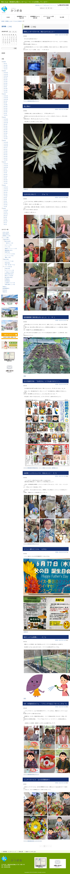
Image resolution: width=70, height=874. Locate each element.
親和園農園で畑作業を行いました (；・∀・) (39, 317)
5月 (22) (5, 108)
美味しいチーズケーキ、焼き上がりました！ (39, 32)
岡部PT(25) (7, 252)
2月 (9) (5, 113)
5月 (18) (5, 131)
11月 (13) (6, 97)
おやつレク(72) (8, 245)
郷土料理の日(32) (8, 277)
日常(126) (5, 290)
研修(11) (4, 286)
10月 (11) (6, 213)
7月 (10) (5, 195)
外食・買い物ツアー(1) (10, 264)
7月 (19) (5, 151)
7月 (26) (5, 104)
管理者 (56, 34)
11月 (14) (6, 120)
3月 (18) (5, 65)
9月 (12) (5, 124)
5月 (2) (5, 222)
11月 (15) (6, 74)
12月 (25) (6, 119)
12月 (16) (6, 210)
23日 (65, 476)
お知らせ (26, 189)
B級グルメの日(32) (9, 275)
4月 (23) (5, 156)
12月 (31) (6, 72)
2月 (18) (5, 67)
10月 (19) (6, 145)
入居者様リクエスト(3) (10, 282)
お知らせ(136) (6, 232)
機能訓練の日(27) (8, 250)
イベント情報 (6, 237)
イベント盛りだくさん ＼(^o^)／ (35, 549)
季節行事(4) (7, 263)
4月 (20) (5, 110)
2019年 (4, 208)
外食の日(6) (7, 268)
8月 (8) (5, 102)
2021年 (4, 162)
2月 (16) (5, 136)
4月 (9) (5, 86)
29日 (65, 320)
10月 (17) (6, 190)
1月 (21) (5, 92)
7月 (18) (5, 128)
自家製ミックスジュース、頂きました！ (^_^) (40, 473)
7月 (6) (5, 219)
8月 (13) (5, 170)
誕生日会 (36, 468)
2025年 (4, 70)
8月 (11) (5, 149)
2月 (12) (5, 181)
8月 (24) (5, 79)
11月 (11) (6, 188)
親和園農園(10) (6, 288)
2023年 (4, 117)
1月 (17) (5, 68)
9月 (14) (5, 77)
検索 (15, 48)
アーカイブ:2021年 (17, 21)
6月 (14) (5, 106)
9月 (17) (5, 147)
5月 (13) (5, 154)
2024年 (4, 94)
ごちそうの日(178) (8, 266)
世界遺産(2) (7, 280)
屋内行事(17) (6, 239)
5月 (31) (5, 85)
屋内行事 (32, 101)
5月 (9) (5, 199)
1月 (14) (5, 138)
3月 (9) (5, 135)
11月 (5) (5, 212)
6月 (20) (5, 83)
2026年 (4, 61)
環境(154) (5, 291)
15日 (65, 552)
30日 (65, 34)
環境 (25, 376)
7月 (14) (5, 81)
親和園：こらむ (8, 21)
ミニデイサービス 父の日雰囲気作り (37, 780)
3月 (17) (5, 158)
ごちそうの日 (48, 468)
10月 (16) (6, 99)
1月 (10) (5, 160)
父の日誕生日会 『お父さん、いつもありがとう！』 (42, 381)
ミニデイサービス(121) (10, 253)
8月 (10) (5, 194)
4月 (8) (5, 201)
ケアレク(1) (7, 246)
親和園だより (55, 468)
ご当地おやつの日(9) (9, 272)
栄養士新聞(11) (6, 234)
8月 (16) (5, 126)
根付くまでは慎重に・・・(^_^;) (35, 637)
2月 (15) (5, 204)
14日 (65, 640)
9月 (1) (5, 169)
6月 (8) (5, 197)
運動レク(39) (7, 257)
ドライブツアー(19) (9, 261)
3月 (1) (5, 224)
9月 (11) (5, 215)
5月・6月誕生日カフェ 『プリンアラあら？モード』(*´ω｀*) (45, 704)
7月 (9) (5, 172)
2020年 (4, 185)
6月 (62, 34)
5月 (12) (5, 176)
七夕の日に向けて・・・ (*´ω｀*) (36, 194)
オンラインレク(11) (9, 255)
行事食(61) (7, 279)
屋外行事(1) (6, 259)
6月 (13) (5, 174)
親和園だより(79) (6, 235)
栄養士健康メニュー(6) (10, 284)
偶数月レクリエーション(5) (11, 248)
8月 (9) (5, 217)
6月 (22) (5, 153)
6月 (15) (5, 220)
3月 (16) (5, 111)
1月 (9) (5, 206)
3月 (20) (5, 88)
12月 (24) (6, 95)
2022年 (4, 140)
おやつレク (36, 101)
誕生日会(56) (7, 241)
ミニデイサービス (38, 841)
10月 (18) (6, 76)
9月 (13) (5, 192)
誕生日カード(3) (9, 243)
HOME (2, 21)
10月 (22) (6, 167)
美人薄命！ (27, 106)
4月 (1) (5, 63)
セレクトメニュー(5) (9, 270)
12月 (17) (6, 163)
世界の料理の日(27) (9, 273)
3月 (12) (5, 179)
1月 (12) (5, 183)
